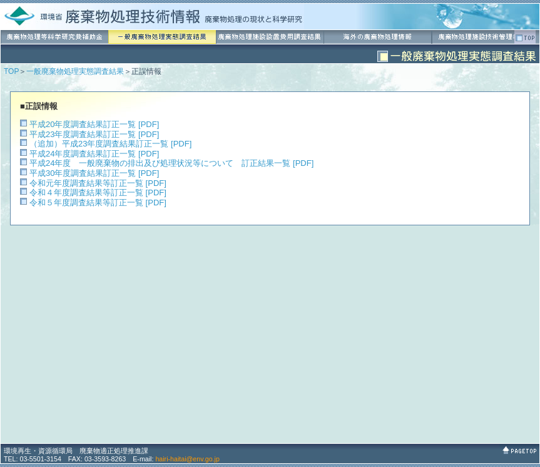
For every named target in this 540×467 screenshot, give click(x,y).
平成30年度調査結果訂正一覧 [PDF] (94, 173)
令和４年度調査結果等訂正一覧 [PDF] (97, 192)
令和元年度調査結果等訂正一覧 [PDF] (97, 183)
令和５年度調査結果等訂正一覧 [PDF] (97, 202)
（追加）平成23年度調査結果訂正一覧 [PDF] (110, 143)
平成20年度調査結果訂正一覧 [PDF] (94, 124)
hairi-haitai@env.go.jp (187, 459)
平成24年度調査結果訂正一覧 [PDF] (94, 153)
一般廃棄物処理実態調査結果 (75, 71)
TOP (11, 71)
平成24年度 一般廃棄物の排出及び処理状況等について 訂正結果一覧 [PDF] (171, 163)
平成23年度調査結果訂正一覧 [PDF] (94, 134)
